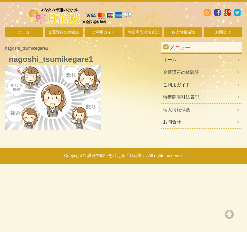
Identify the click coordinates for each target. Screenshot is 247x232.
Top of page (229, 214)
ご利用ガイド (103, 32)
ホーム (24, 32)
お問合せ (223, 32)
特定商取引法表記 (143, 32)
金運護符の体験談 (63, 32)
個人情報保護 (183, 32)
